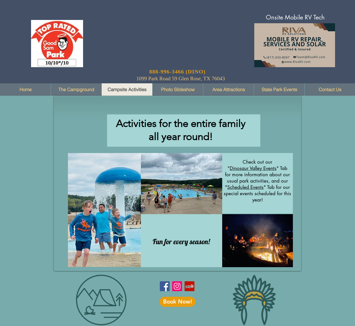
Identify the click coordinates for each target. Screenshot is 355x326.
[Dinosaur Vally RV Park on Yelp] (189, 286)
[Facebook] (165, 286)
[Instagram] (177, 286)
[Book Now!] (177, 302)
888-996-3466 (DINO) (177, 71)
